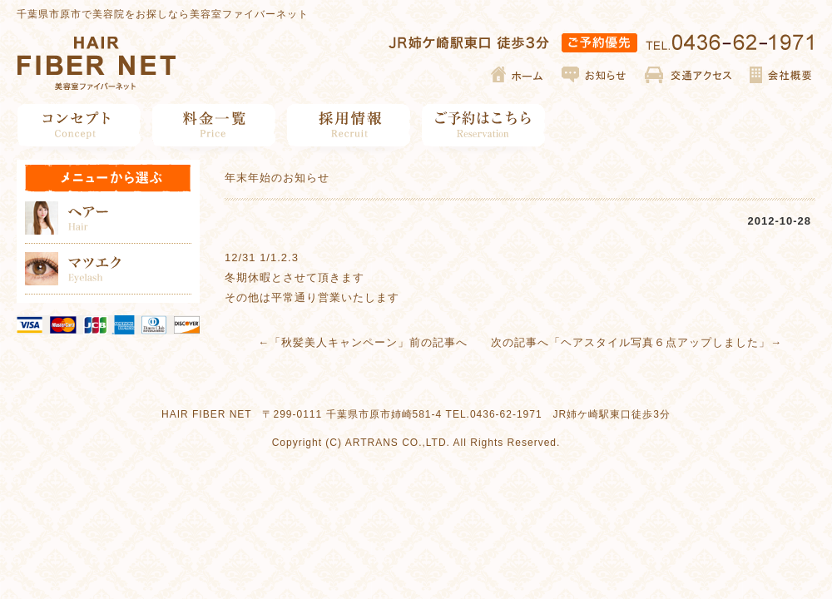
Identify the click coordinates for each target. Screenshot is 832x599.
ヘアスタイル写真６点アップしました (660, 342)
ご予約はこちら (484, 125)
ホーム (518, 75)
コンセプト (79, 125)
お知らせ (595, 75)
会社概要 (780, 75)
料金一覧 (214, 125)
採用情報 (349, 125)
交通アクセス (688, 75)
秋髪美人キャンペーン (339, 342)
